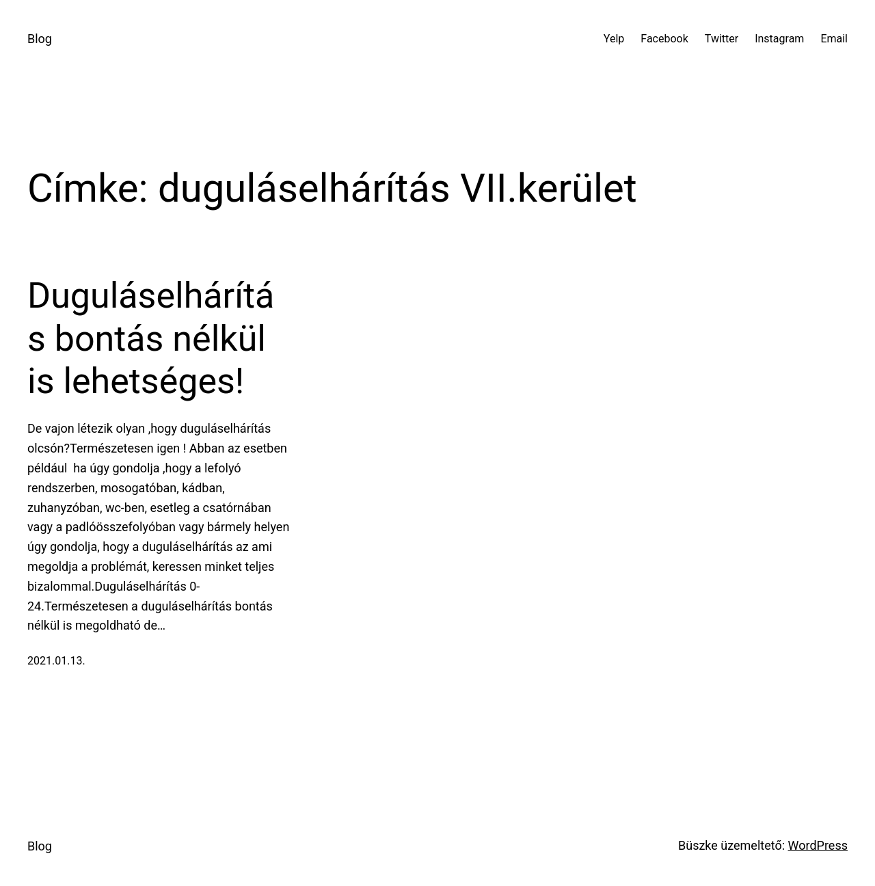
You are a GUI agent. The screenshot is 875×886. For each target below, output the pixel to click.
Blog (39, 38)
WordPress (818, 845)
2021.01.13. (56, 660)
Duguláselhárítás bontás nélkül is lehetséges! (150, 338)
